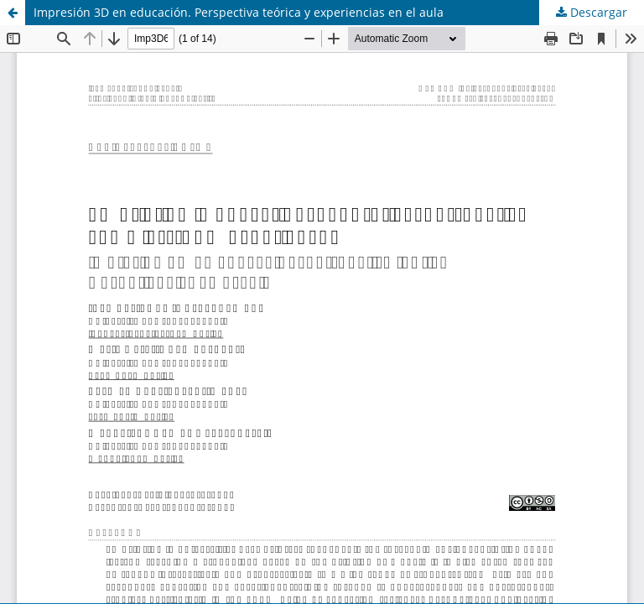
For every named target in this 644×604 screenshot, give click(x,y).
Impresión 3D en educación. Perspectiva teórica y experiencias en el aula (239, 12)
